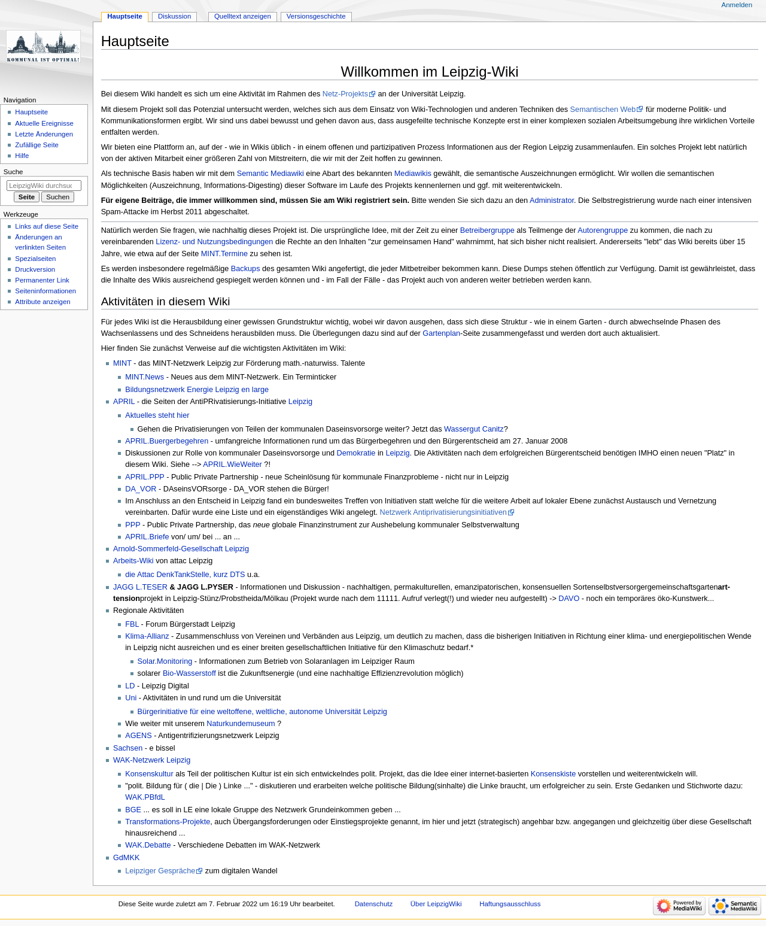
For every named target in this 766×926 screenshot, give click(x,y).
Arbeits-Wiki (133, 561)
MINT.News (144, 377)
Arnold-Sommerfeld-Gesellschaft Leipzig (181, 549)
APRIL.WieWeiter (232, 464)
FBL (132, 624)
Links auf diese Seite (46, 226)
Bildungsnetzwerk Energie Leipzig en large (197, 389)
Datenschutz (374, 903)
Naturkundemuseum (240, 723)
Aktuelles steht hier (157, 415)
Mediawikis (412, 173)
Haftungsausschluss (509, 903)
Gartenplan (441, 333)
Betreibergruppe (487, 230)
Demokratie (356, 453)
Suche (13, 171)
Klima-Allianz (147, 636)
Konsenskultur (149, 774)
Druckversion (35, 269)
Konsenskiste (553, 774)
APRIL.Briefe (147, 537)
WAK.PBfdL (145, 797)
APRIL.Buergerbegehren (166, 441)
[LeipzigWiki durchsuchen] (44, 185)
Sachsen (127, 748)
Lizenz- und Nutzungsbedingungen (214, 242)
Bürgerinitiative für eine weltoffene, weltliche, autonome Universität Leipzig (262, 712)
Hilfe (22, 155)
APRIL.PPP (144, 477)
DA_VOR (140, 489)
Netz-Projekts (345, 94)
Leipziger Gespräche (160, 871)
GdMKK (126, 858)
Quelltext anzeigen (242, 16)
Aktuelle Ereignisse (44, 123)
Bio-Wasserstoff (189, 673)
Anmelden (737, 4)
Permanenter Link (42, 280)
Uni (130, 698)
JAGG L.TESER (140, 587)
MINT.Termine (224, 254)
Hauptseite (124, 16)
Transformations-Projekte (167, 822)
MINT (122, 363)
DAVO (568, 598)
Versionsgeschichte (316, 16)
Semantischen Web (603, 109)
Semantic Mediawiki (270, 173)
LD (130, 686)
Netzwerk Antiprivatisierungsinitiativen (443, 512)
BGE (133, 810)
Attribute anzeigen (42, 301)
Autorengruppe (602, 230)
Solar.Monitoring (165, 661)
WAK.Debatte (148, 845)
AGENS (138, 735)
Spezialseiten (35, 258)
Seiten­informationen (45, 291)
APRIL (124, 401)
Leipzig (300, 401)
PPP (132, 525)
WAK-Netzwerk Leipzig (151, 760)
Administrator (552, 200)
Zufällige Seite (37, 144)
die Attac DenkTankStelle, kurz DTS (185, 574)
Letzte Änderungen (44, 134)
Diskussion (174, 16)
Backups (245, 269)
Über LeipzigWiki (436, 903)
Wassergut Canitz (474, 429)
